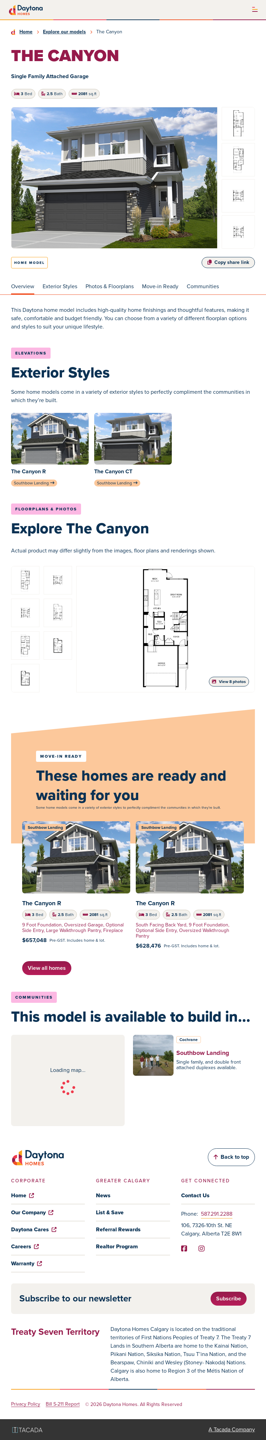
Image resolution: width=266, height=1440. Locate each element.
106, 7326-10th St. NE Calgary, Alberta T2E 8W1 (211, 1229)
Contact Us (195, 1195)
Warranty (26, 1263)
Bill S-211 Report (63, 1404)
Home (26, 32)
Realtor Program (117, 1246)
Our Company (32, 1212)
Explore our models (64, 32)
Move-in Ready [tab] (160, 286)
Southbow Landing (34, 483)
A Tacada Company (232, 1429)
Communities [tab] (203, 286)
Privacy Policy (25, 1404)
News (103, 1195)
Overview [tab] (22, 286)
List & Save (110, 1212)
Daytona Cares (33, 1229)
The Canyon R (41, 903)
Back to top (231, 1157)
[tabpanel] (133, 318)
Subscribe (228, 1298)
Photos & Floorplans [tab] (110, 286)
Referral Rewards (118, 1229)
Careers (25, 1246)
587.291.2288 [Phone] (216, 1214)
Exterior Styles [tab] (60, 286)
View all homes (47, 968)
